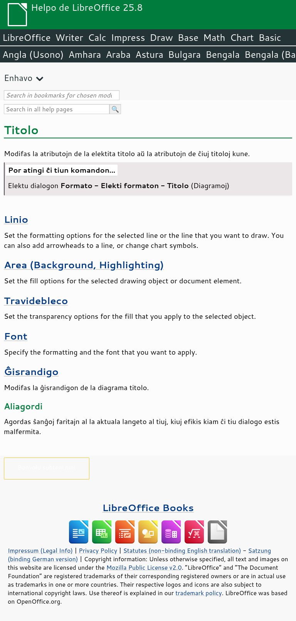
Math (214, 37)
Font (15, 336)
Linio (16, 219)
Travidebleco (36, 300)
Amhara (84, 54)
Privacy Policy (98, 550)
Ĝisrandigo (31, 371)
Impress (128, 37)
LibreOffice (26, 37)
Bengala (222, 54)
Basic (269, 37)
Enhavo (18, 78)
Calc (97, 37)
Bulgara (184, 54)
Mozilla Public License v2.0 (144, 567)
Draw (161, 37)
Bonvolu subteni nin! (46, 467)
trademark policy (198, 593)
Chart (242, 37)
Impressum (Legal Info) (40, 550)
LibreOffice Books (148, 507)
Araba (118, 54)
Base (188, 37)
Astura (149, 54)
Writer (69, 37)
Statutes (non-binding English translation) (182, 550)
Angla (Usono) (33, 54)
